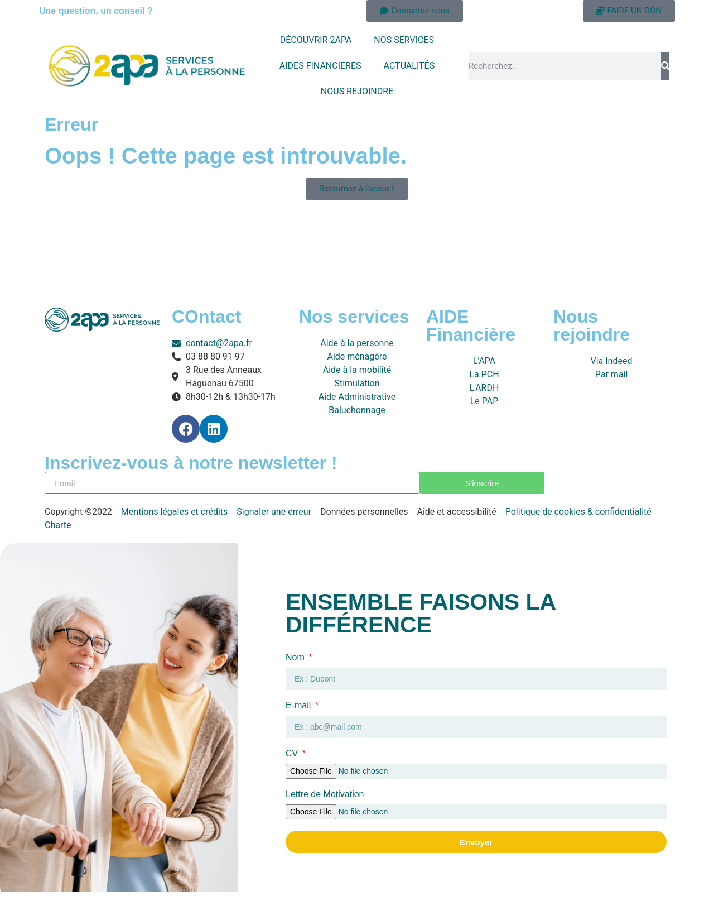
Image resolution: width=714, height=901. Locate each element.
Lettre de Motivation (325, 794)
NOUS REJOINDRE (357, 91)
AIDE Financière (470, 325)
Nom (296, 657)
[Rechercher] (665, 66)
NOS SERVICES (404, 40)
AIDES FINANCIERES (320, 65)
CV (293, 753)
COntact (206, 316)
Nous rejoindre (591, 325)
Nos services (354, 316)
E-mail (299, 705)
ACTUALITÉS (409, 65)
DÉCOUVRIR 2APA (316, 40)
